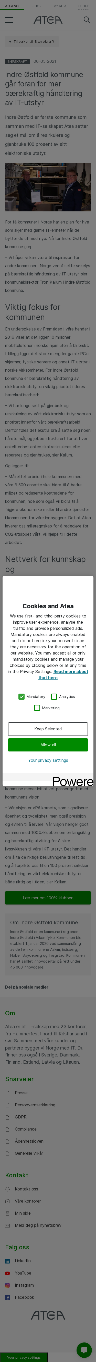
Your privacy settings (48, 760)
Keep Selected (48, 728)
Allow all (48, 744)
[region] (48, 681)
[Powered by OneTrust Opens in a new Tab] (71, 778)
